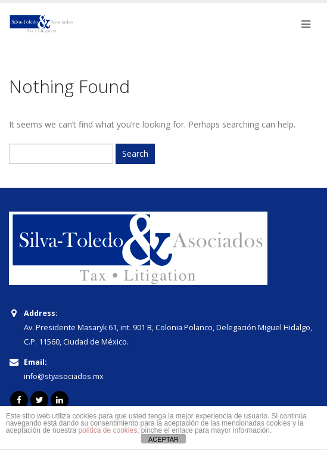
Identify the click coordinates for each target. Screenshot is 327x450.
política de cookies (107, 430)
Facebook (19, 400)
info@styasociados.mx (64, 376)
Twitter (39, 400)
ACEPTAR (163, 439)
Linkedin (59, 400)
